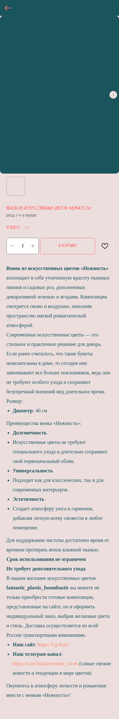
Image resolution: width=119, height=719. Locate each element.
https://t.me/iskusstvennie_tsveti (45, 663)
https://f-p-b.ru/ (53, 644)
